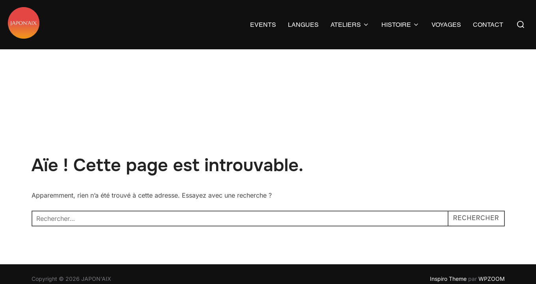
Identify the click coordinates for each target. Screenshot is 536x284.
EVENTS (263, 24)
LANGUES (303, 24)
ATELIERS (350, 24)
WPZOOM (491, 229)
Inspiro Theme (448, 229)
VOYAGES (446, 24)
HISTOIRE (400, 24)
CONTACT (488, 24)
